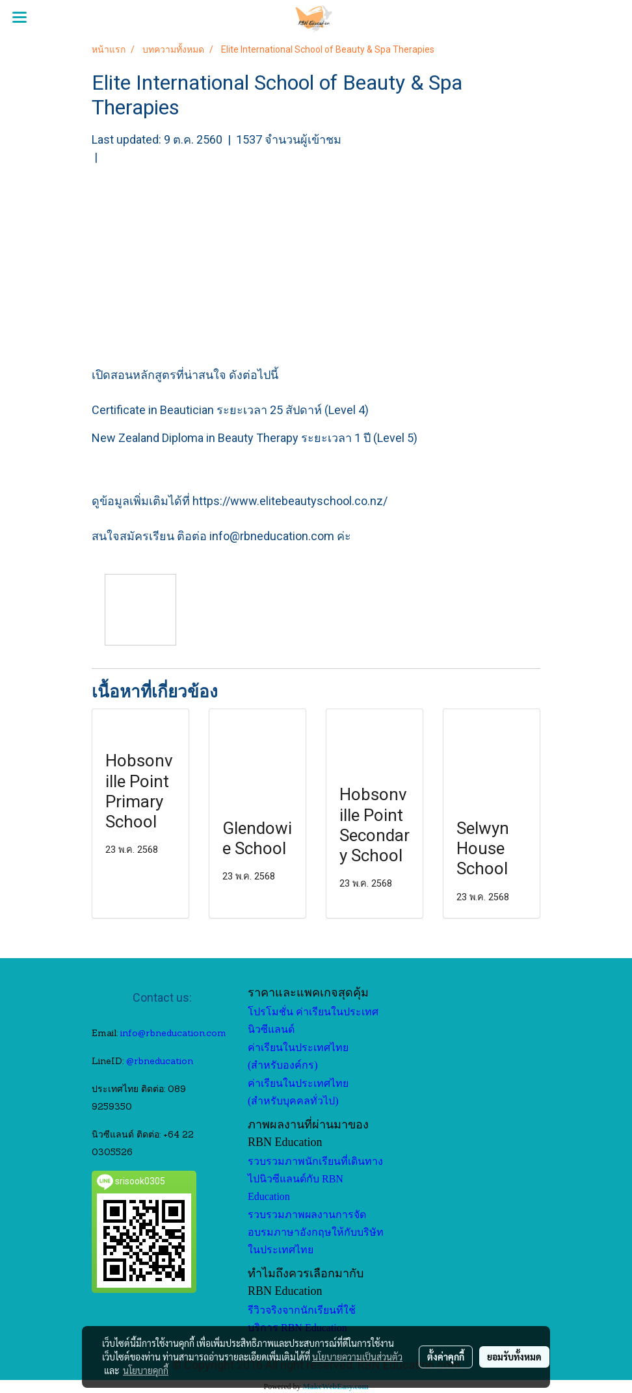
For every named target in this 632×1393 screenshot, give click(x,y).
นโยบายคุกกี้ (145, 1370)
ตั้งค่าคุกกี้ (445, 1356)
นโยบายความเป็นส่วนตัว (357, 1356)
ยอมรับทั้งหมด (514, 1356)
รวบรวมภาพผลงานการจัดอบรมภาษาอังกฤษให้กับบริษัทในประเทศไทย (316, 1232)
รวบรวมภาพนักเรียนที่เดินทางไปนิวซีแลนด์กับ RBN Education (315, 1179)
